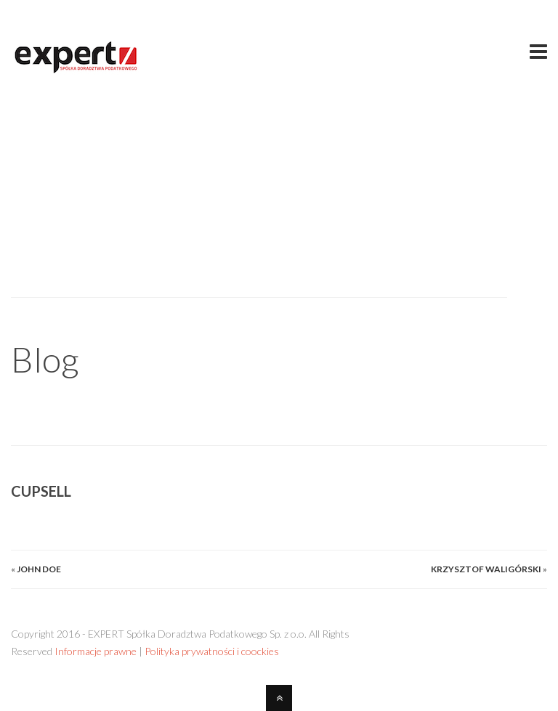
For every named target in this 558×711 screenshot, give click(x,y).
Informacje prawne (95, 651)
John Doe (39, 569)
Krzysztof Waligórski (486, 569)
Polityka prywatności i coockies (212, 651)
